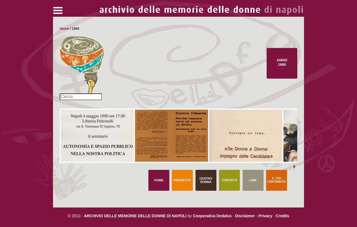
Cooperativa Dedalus (212, 216)
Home (64, 29)
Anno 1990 (282, 62)
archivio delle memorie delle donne (201, 10)
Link (253, 180)
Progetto (182, 180)
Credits (282, 216)
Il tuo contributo (276, 180)
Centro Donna (205, 180)
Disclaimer (245, 216)
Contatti (229, 180)
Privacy (265, 216)
